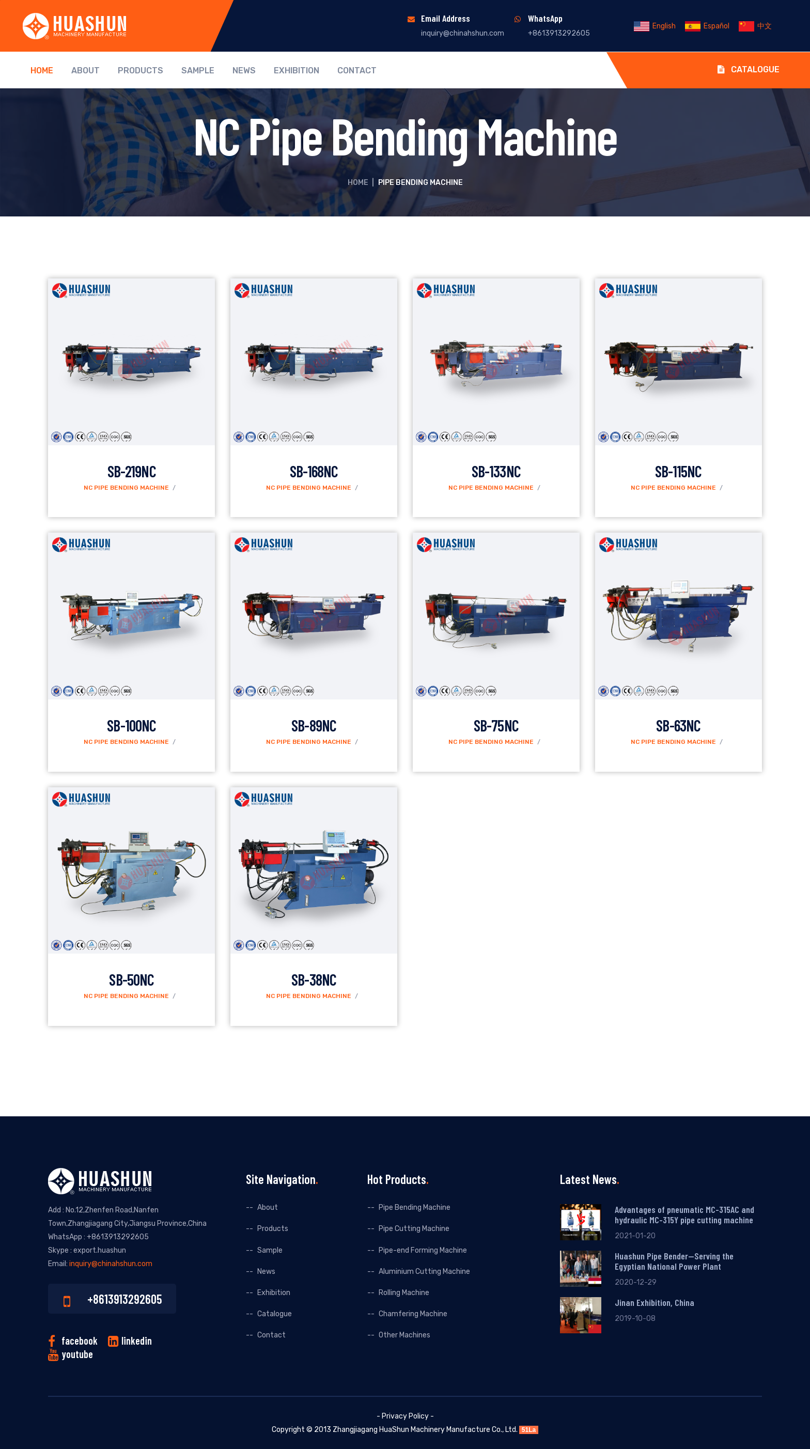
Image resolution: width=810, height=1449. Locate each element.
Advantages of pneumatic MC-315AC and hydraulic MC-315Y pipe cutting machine (684, 1214)
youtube (77, 1354)
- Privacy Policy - (405, 1416)
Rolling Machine (404, 1293)
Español (707, 26)
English (655, 26)
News (244, 70)
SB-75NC (496, 725)
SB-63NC (678, 725)
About (85, 70)
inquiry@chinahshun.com (462, 33)
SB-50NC (131, 979)
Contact (357, 70)
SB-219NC (131, 471)
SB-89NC (313, 725)
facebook (79, 1340)
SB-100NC (131, 725)
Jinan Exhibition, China (654, 1302)
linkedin (136, 1340)
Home (41, 70)
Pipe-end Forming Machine (423, 1250)
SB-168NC (314, 471)
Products (140, 70)
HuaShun (394, 1429)
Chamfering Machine (413, 1314)
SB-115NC (678, 471)
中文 (755, 26)
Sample (197, 70)
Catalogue (749, 69)
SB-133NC (496, 471)
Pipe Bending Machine (414, 1207)
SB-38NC (313, 979)
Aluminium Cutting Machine (424, 1271)
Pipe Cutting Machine (414, 1229)
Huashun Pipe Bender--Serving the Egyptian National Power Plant (674, 1261)
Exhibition (296, 70)
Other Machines (404, 1335)
